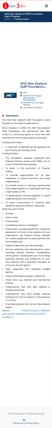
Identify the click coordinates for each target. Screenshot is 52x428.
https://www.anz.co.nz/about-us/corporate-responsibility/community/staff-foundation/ (26, 313)
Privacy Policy (32, 423)
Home (7, 19)
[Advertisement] (26, 50)
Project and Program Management (32, 97)
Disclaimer (18, 423)
